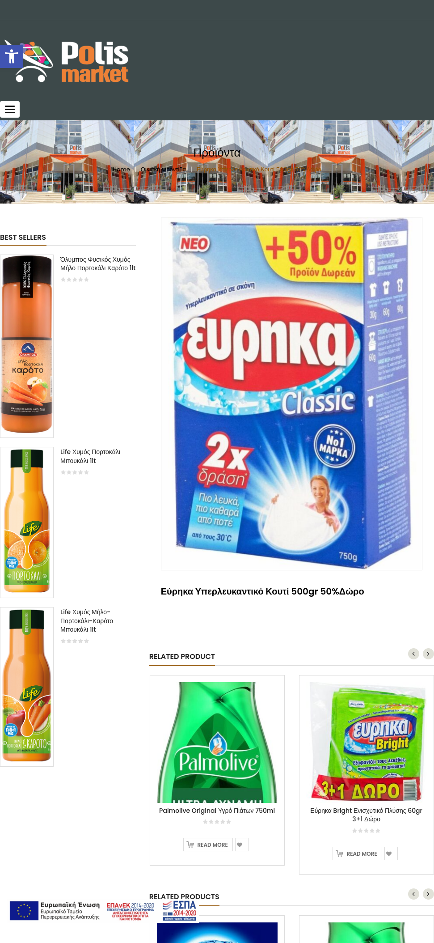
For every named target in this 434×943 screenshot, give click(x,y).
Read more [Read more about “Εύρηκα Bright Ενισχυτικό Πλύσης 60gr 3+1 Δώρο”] (361, 630)
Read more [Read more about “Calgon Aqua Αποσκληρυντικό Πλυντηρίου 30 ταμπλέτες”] (212, 870)
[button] (11, 56)
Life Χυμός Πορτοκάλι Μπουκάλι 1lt (90, 456)
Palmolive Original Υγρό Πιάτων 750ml (217, 586)
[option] (68, 515)
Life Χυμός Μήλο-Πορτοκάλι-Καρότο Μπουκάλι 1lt (86, 620)
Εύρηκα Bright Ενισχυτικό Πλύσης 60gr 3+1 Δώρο (366, 591)
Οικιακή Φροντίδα (163, 169)
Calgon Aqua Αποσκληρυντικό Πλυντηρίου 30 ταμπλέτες (217, 831)
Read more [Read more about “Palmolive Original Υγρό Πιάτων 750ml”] (212, 621)
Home (121, 169)
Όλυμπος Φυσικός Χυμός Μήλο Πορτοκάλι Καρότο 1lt (98, 264)
